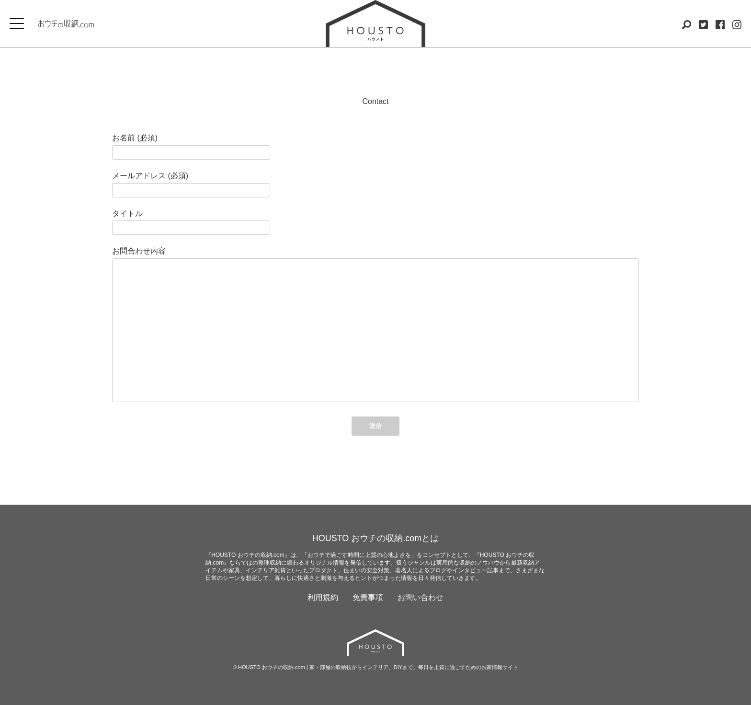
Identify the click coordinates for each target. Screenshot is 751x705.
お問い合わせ (421, 597)
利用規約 (322, 597)
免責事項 (368, 597)
